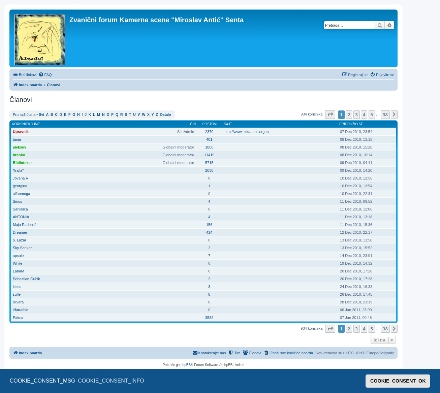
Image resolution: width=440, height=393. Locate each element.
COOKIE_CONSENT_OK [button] (398, 381)
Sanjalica (20, 209)
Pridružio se (351, 124)
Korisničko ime (26, 124)
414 (209, 232)
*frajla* (18, 170)
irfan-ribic (20, 310)
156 (209, 225)
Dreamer (20, 232)
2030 (209, 170)
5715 (209, 163)
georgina (20, 186)
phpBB (186, 365)
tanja (17, 139)
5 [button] (372, 114)
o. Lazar (19, 240)
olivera (18, 302)
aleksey (19, 147)
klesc (17, 287)
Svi (41, 115)
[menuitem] (45, 75)
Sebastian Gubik (26, 279)
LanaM (18, 271)
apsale (18, 256)
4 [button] (364, 114)
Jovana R (20, 178)
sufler (17, 294)
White (17, 263)
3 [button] (356, 114)
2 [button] (349, 114)
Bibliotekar (22, 163)
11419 (209, 155)
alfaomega (21, 194)
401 (209, 139)
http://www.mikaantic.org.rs (246, 132)
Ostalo (165, 115)
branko (19, 155)
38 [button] (385, 114)
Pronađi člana (24, 114)
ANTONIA (21, 217)
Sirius (17, 201)
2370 (209, 132)
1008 (209, 147)
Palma (18, 318)
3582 (209, 318)
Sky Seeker (22, 248)
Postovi (209, 124)
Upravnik (21, 132)
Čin (193, 124)
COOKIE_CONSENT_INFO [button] (111, 381)
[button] (330, 114)
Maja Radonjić (24, 225)
